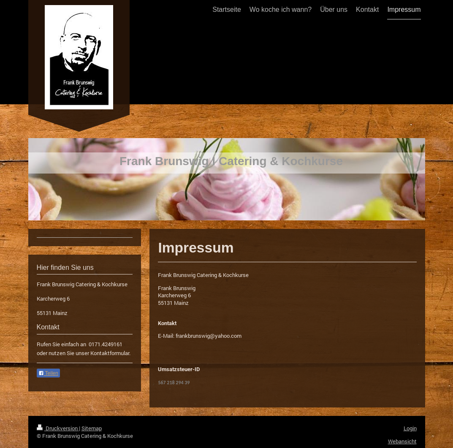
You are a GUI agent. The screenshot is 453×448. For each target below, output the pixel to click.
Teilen (48, 373)
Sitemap (91, 428)
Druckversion (58, 428)
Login (410, 428)
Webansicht (402, 441)
